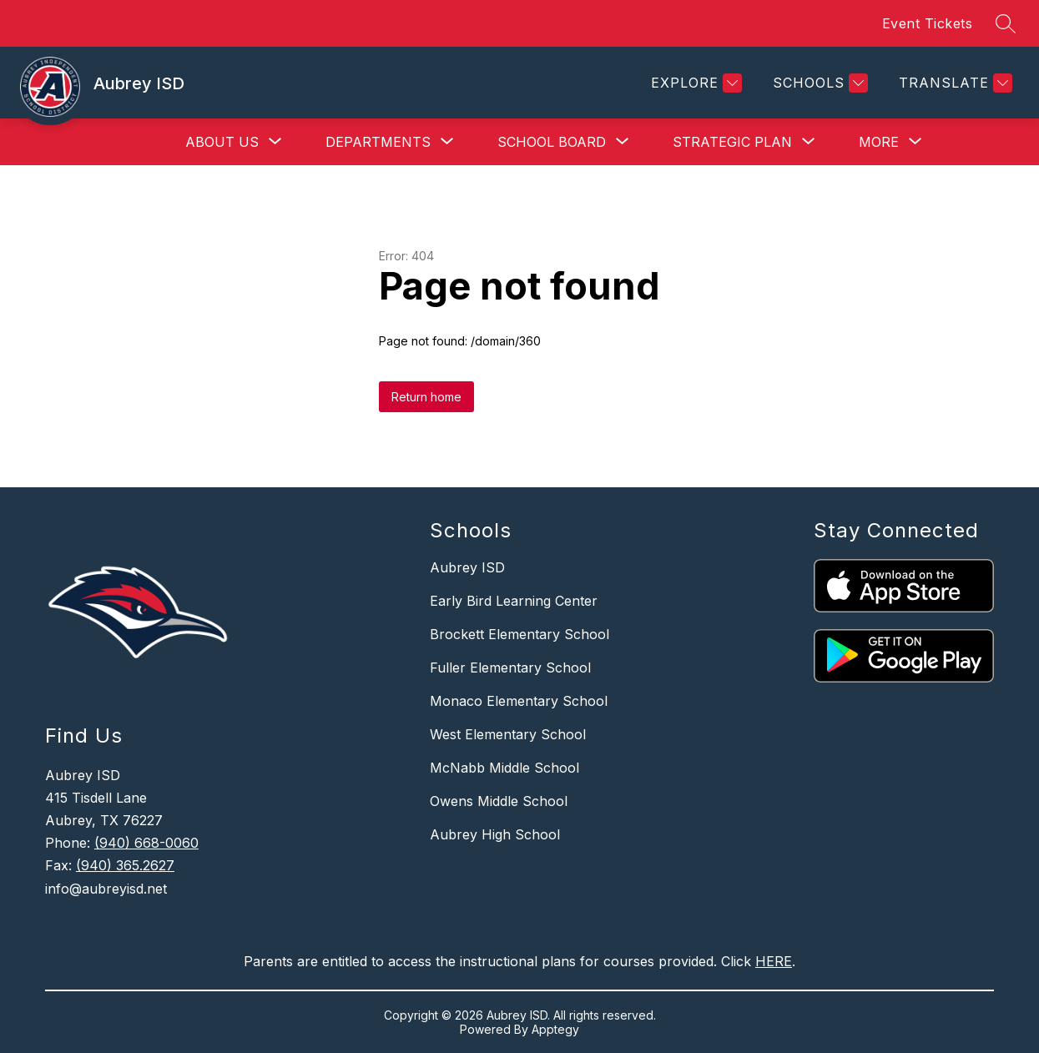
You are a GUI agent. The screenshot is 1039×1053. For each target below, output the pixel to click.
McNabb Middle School (504, 767)
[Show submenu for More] (879, 142)
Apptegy (555, 1029)
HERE (773, 961)
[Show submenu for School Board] (551, 142)
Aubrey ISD (467, 567)
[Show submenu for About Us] (222, 142)
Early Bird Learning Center (514, 600)
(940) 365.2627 (125, 865)
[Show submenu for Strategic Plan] (732, 142)
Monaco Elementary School (519, 701)
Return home (426, 397)
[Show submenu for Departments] (378, 142)
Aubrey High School (495, 834)
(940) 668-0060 (146, 842)
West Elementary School (508, 734)
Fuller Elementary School (510, 667)
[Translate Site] (953, 83)
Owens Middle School (498, 801)
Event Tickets (927, 23)
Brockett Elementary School (519, 634)
